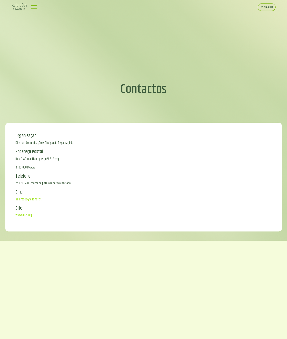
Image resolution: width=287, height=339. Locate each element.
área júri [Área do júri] (267, 7)
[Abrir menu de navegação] (34, 7)
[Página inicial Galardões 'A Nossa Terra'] (19, 7)
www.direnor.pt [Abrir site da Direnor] (24, 215)
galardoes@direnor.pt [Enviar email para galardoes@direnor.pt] (28, 199)
